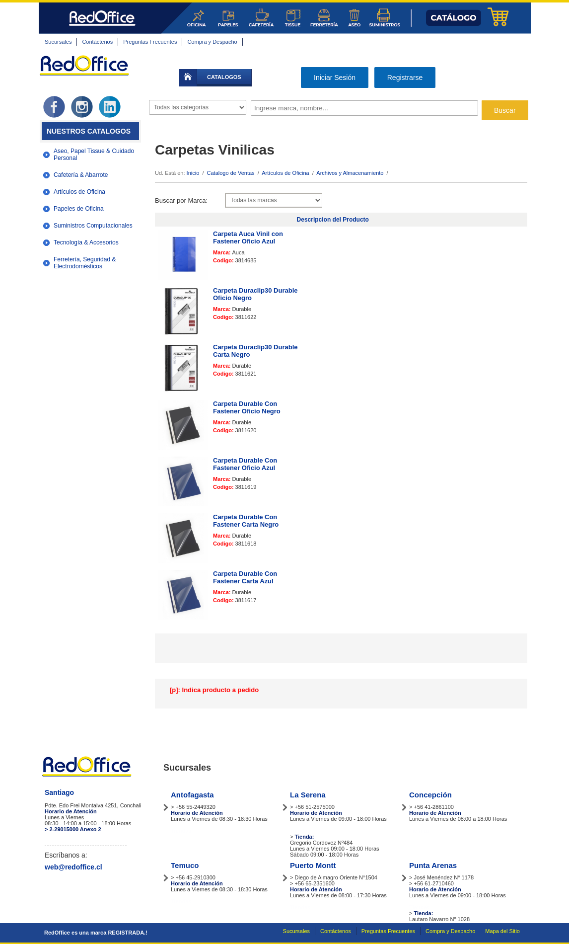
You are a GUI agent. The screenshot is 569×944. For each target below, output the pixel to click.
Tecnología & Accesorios (86, 242)
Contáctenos (97, 42)
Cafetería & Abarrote (81, 174)
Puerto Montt (313, 865)
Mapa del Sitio (502, 931)
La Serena (308, 794)
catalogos (224, 77)
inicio (188, 77)
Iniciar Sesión (335, 77)
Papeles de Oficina (79, 208)
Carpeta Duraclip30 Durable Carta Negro (255, 350)
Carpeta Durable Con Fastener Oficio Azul (245, 464)
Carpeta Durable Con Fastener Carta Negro (246, 520)
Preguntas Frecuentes (150, 42)
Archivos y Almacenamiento (349, 173)
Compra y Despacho (212, 42)
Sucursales (58, 42)
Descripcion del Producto (333, 219)
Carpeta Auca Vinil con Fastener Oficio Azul (248, 237)
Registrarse (405, 77)
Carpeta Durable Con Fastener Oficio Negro (247, 407)
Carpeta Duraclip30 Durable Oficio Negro (255, 294)
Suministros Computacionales (93, 225)
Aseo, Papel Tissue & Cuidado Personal (94, 154)
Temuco (185, 865)
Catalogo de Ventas (231, 173)
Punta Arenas (433, 865)
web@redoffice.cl (73, 867)
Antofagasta (192, 794)
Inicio (193, 173)
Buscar (505, 110)
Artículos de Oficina (79, 191)
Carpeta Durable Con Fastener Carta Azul (245, 577)
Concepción (430, 794)
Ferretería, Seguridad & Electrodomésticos (85, 263)
